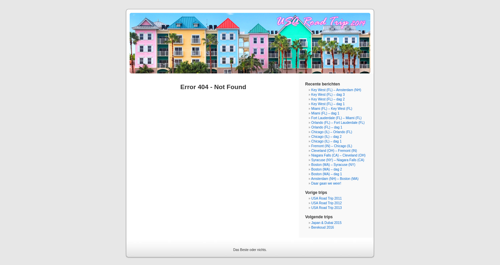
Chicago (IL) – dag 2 (326, 137)
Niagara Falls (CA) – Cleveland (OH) (338, 155)
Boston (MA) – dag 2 (326, 169)
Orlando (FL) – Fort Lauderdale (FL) (338, 122)
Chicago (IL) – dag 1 (326, 141)
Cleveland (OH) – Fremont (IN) (334, 151)
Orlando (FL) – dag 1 (326, 127)
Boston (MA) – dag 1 (326, 174)
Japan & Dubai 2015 (326, 223)
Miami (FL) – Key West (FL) (331, 108)
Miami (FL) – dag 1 (325, 113)
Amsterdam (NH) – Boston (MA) (335, 179)
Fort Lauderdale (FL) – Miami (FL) (336, 118)
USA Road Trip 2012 (326, 203)
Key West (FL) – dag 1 (328, 104)
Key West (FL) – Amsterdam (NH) (336, 90)
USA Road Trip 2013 (326, 208)
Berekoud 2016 (322, 227)
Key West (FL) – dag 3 (328, 94)
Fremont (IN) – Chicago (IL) (331, 146)
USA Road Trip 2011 (326, 198)
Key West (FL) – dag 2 (328, 99)
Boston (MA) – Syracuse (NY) (333, 165)
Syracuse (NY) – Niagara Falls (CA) (337, 160)
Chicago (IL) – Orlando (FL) (331, 132)
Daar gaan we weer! (326, 183)
